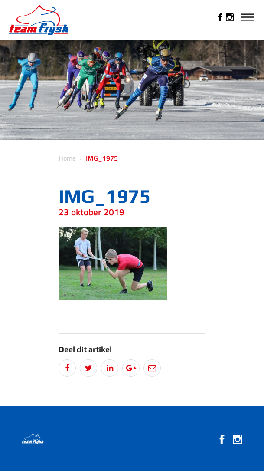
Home (67, 158)
